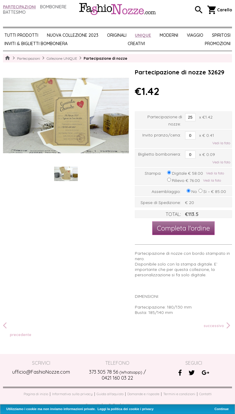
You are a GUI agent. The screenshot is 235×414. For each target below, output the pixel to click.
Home (7, 58)
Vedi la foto (221, 143)
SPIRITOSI (221, 35)
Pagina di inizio (36, 394)
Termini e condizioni (179, 394)
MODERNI (169, 35)
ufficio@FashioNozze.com (41, 372)
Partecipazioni (19, 7)
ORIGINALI (116, 35)
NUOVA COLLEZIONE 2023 (72, 35)
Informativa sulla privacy (72, 394)
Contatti (205, 394)
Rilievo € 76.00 (186, 180)
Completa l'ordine (183, 228)
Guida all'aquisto (110, 394)
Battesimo (14, 12)
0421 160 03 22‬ (117, 378)
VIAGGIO (195, 35)
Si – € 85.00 (214, 191)
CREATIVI (136, 43)
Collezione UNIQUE (62, 58)
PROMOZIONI (218, 43)
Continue (221, 409)
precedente (17, 329)
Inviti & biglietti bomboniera (36, 43)
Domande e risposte (143, 394)
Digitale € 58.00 (187, 173)
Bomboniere (53, 7)
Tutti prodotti (21, 35)
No (194, 191)
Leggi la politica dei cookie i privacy (125, 409)
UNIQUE (143, 35)
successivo (218, 325)
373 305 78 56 (115, 372)
